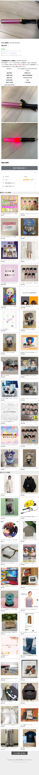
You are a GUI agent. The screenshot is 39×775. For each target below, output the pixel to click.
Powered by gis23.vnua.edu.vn (19, 762)
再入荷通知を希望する (19, 168)
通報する (36, 172)
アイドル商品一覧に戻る (19, 753)
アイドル (25, 176)
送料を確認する (14, 53)
